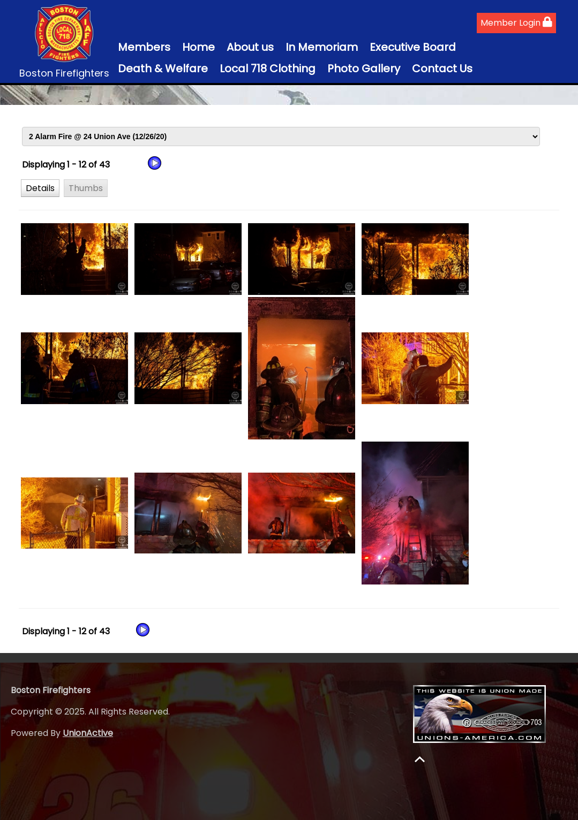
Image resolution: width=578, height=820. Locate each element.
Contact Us (442, 68)
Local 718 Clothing (268, 68)
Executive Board (413, 47)
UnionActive (88, 733)
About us (250, 47)
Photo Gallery (363, 68)
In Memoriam (322, 47)
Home (198, 47)
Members (144, 47)
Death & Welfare (163, 68)
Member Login (516, 23)
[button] (40, 188)
